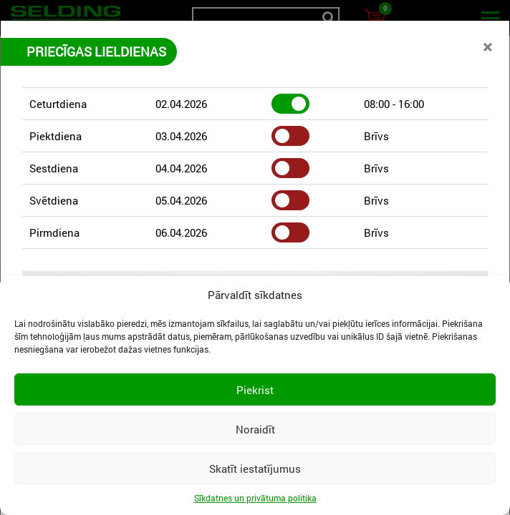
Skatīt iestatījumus (255, 468)
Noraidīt (255, 429)
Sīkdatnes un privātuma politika (255, 498)
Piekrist (255, 390)
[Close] (487, 46)
